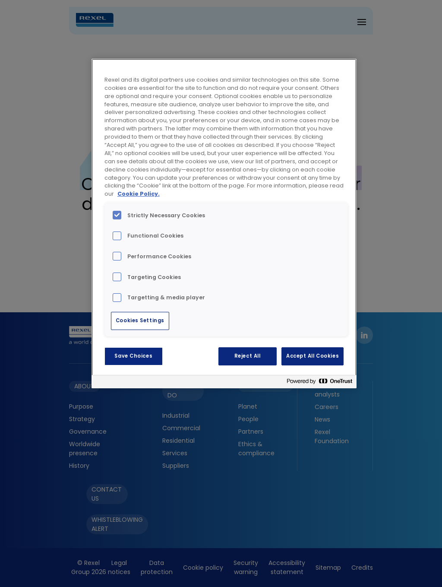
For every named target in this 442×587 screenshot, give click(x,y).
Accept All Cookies (312, 355)
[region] (224, 223)
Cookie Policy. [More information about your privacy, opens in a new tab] (138, 193)
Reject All (247, 355)
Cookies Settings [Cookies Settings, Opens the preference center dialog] (140, 320)
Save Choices (133, 355)
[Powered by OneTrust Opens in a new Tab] (319, 383)
